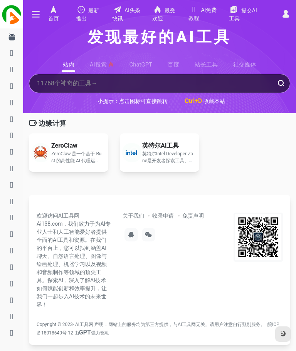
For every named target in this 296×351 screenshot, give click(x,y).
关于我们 (133, 216)
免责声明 (193, 216)
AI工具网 (84, 324)
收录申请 (163, 216)
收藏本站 (205, 101)
